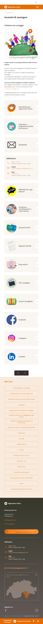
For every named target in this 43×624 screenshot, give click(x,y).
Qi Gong (21, 439)
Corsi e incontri (9, 12)
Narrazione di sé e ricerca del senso (21, 393)
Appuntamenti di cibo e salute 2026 (21, 478)
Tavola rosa (21, 433)
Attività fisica (21, 467)
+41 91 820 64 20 (9, 524)
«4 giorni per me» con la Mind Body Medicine (22, 427)
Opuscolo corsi (21, 461)
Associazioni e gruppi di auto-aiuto (21, 489)
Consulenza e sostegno (8, 621)
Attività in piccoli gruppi (21, 472)
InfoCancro (14, 174)
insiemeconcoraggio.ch (11, 89)
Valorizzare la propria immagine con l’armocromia (21, 422)
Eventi (21, 483)
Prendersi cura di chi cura (21, 455)
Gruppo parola (21, 444)
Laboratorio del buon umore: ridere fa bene (21, 399)
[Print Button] (18, 373)
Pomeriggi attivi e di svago (21, 388)
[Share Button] (25, 373)
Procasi (21, 450)
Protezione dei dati (16, 616)
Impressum (7, 616)
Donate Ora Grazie (24, 621)
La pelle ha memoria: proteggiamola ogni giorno (21, 416)
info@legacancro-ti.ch (10, 520)
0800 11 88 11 (15, 162)
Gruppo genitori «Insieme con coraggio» (21, 410)
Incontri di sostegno (15, 17)
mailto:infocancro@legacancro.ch (22, 168)
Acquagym (21, 405)
